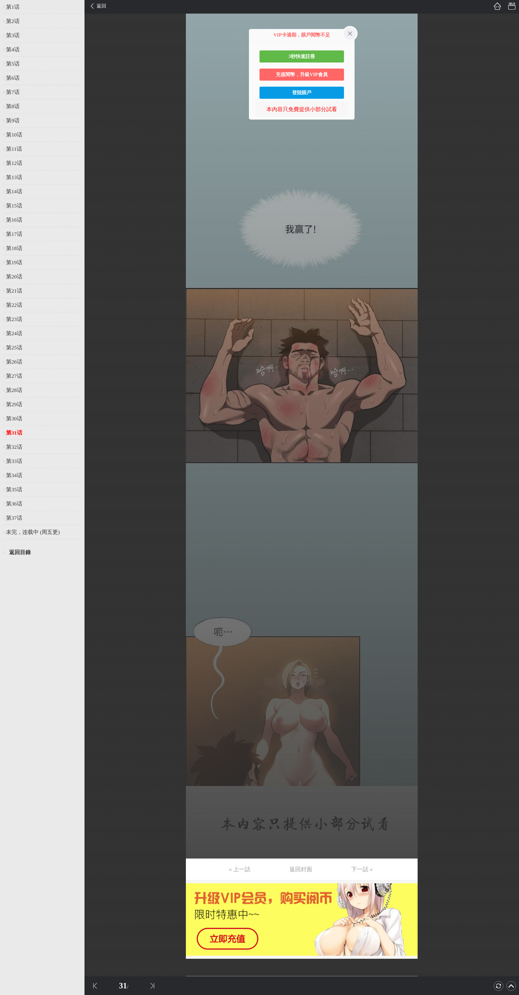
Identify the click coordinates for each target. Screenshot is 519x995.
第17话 (14, 234)
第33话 (14, 461)
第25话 (14, 348)
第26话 (14, 362)
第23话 (14, 319)
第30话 (14, 419)
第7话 (13, 92)
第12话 (14, 163)
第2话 (13, 21)
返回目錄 (20, 552)
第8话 (13, 106)
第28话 (14, 390)
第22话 (14, 305)
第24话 (14, 333)
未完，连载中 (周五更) (33, 532)
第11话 (14, 149)
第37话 (14, 518)
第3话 (13, 35)
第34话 (14, 475)
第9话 (13, 120)
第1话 (13, 7)
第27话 (14, 376)
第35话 (14, 489)
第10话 (14, 135)
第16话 (14, 220)
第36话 (14, 504)
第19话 (14, 262)
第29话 (14, 404)
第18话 (14, 248)
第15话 (14, 206)
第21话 (14, 291)
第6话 (13, 78)
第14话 (14, 191)
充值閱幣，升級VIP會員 (302, 74)
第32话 (14, 447)
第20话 (14, 277)
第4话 (13, 50)
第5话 (13, 64)
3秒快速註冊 (301, 56)
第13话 (14, 177)
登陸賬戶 (301, 92)
